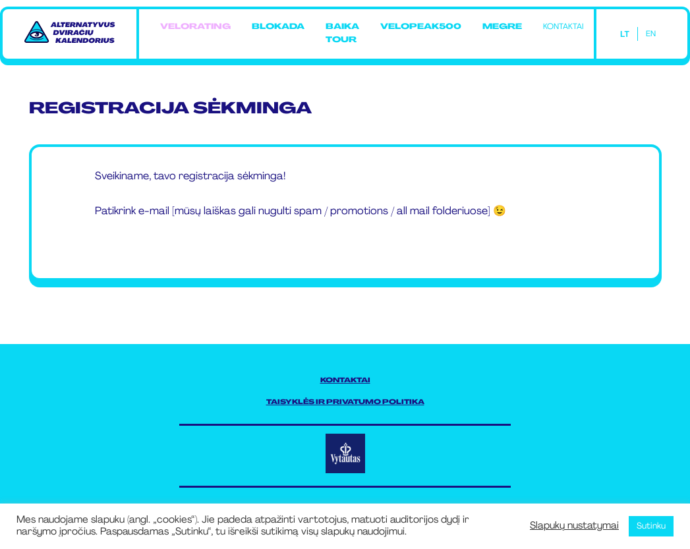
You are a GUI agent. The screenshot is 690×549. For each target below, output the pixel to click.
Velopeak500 (420, 27)
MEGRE (502, 27)
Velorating (195, 27)
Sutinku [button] (651, 526)
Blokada (278, 27)
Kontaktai (563, 27)
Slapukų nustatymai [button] (574, 526)
